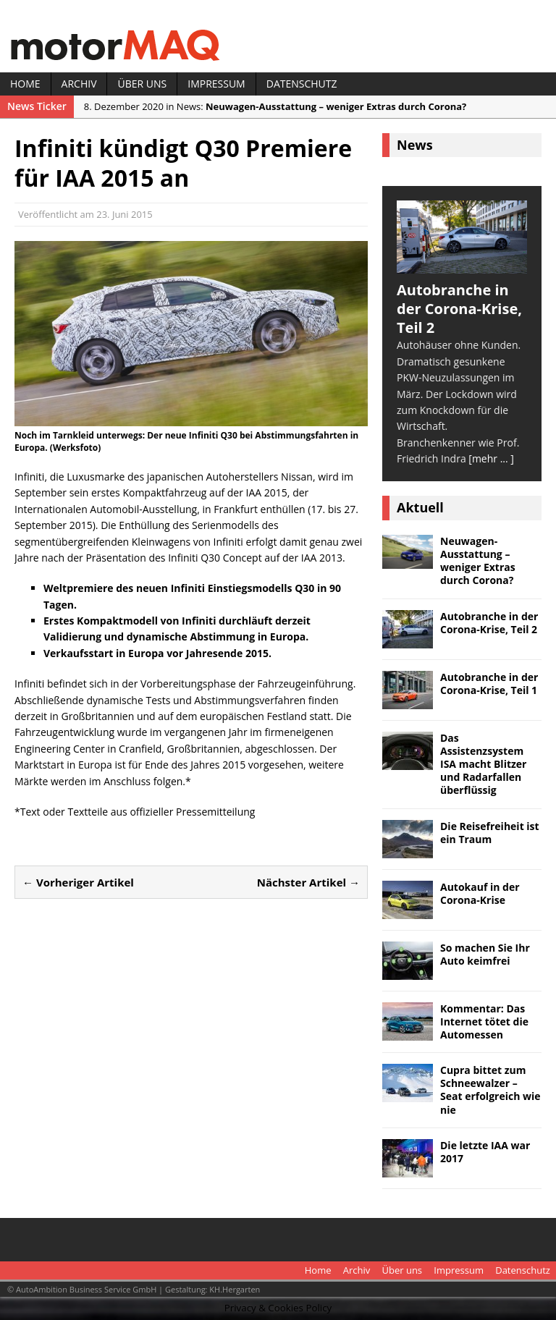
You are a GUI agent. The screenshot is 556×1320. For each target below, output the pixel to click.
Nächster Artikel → (308, 882)
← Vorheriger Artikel (78, 882)
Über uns (142, 83)
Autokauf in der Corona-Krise (480, 893)
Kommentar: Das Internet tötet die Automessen (484, 1021)
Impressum (216, 83)
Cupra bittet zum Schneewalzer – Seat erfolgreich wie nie (490, 1090)
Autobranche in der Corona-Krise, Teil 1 (489, 683)
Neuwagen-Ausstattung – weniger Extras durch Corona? (477, 561)
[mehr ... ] (491, 458)
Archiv (79, 83)
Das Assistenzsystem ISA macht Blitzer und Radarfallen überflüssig (483, 764)
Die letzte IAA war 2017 (485, 1151)
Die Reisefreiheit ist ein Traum (489, 832)
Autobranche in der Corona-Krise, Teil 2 (489, 622)
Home (25, 83)
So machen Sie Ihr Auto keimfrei (485, 954)
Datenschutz (301, 83)
